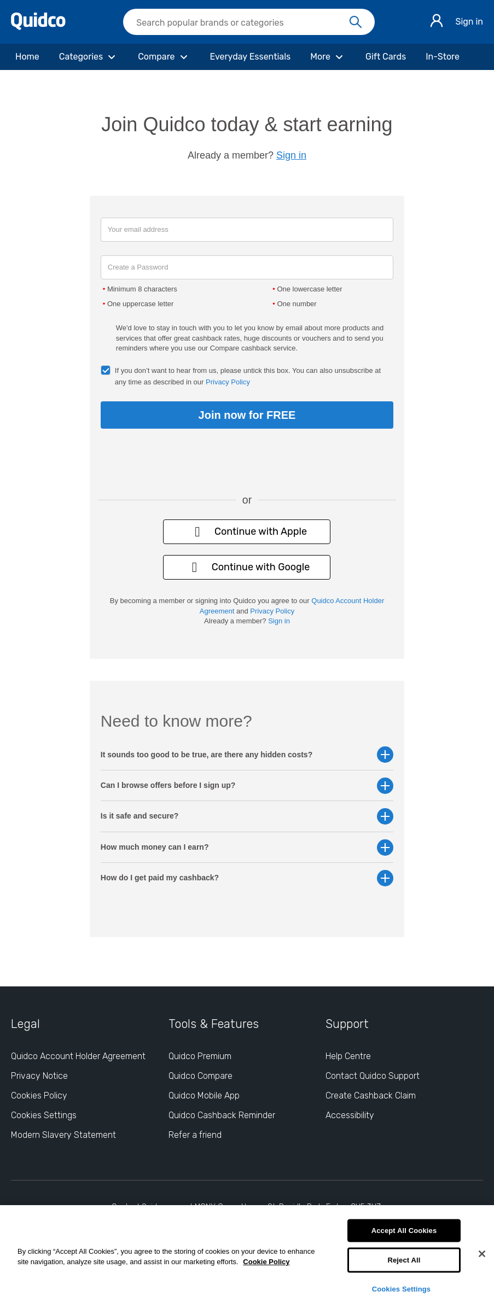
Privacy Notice (39, 1076)
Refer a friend (195, 1135)
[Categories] (88, 57)
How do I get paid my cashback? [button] (247, 878)
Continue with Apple (247, 532)
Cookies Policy (39, 1095)
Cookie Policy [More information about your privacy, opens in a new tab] (266, 1262)
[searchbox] (249, 22)
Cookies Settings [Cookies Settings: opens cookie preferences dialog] (44, 1115)
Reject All (403, 1260)
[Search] (355, 22)
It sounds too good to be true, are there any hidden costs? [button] (247, 755)
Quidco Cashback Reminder (221, 1115)
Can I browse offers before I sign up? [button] (247, 785)
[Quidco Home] (38, 27)
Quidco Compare (200, 1076)
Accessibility (350, 1115)
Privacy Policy (228, 382)
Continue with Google (247, 567)
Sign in (469, 21)
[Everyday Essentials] (250, 57)
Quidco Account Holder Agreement (78, 1056)
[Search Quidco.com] (242, 23)
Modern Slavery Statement (63, 1135)
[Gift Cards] (386, 57)
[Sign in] (436, 22)
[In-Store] (442, 57)
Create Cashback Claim (371, 1095)
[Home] (27, 57)
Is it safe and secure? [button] (247, 816)
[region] (247, 1254)
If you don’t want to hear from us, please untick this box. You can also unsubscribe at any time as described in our (248, 376)
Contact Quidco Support (373, 1076)
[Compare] (164, 57)
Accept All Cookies (404, 1230)
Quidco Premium (199, 1056)
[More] (327, 57)
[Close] (482, 1254)
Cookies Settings (401, 1288)
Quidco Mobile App (204, 1095)
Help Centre (348, 1056)
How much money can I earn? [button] (247, 847)
